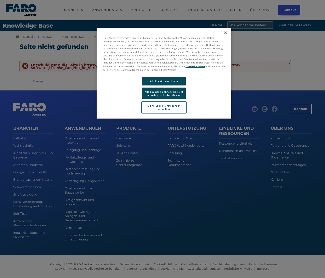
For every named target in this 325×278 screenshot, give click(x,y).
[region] (164, 73)
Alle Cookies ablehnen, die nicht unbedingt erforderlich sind (164, 93)
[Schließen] (225, 32)
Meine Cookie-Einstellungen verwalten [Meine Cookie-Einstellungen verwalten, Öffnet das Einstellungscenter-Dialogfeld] (164, 107)
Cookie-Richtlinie (195, 66)
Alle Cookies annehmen (164, 81)
